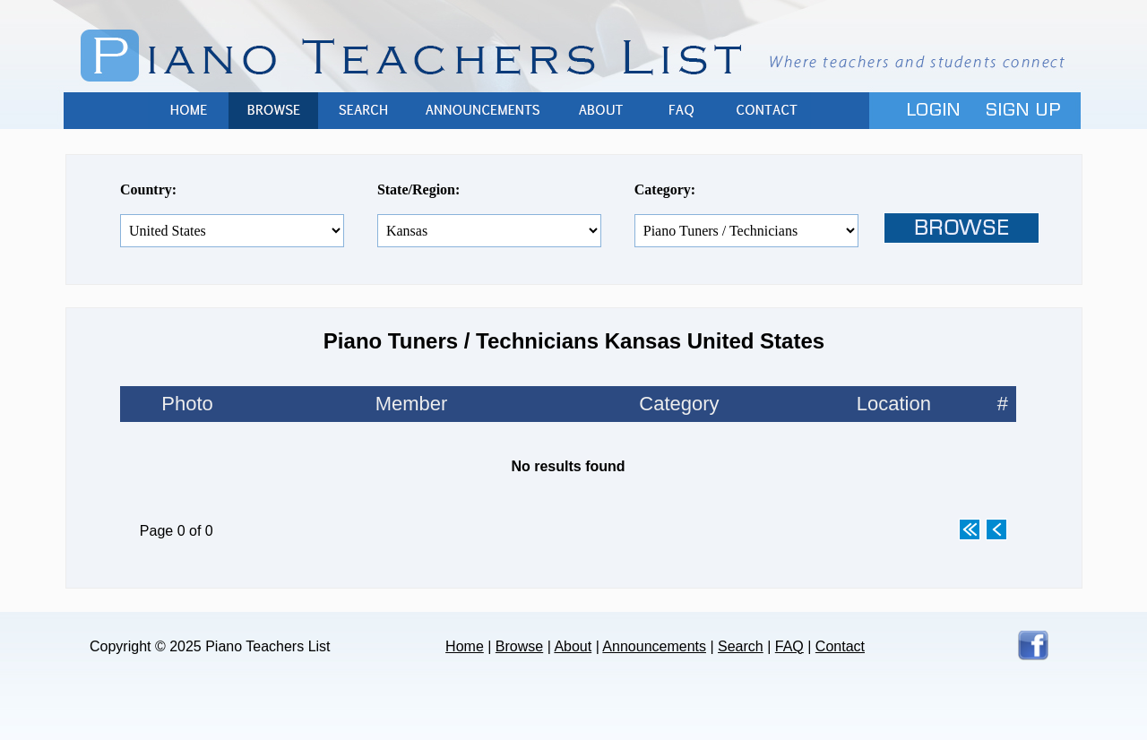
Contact (766, 110)
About (600, 110)
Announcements (484, 110)
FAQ (681, 110)
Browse (273, 110)
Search (363, 110)
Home (188, 110)
